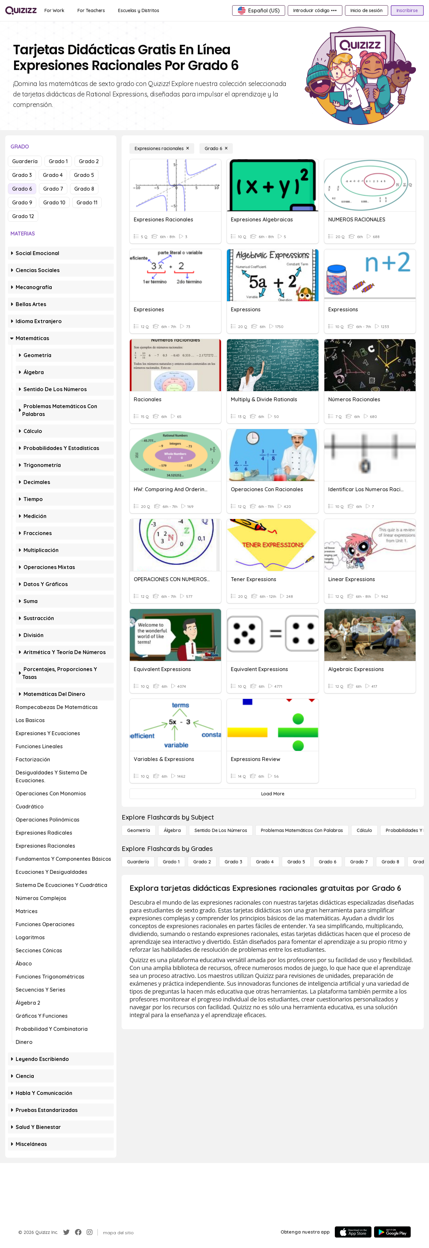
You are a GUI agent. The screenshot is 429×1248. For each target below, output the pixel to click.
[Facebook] (78, 1232)
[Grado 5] (296, 862)
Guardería (25, 161)
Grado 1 (58, 161)
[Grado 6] (216, 148)
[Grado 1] (171, 862)
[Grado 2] (202, 862)
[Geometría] (139, 830)
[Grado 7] (359, 862)
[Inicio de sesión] (366, 10)
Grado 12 (23, 216)
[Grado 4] (264, 862)
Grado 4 (53, 175)
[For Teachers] (91, 10)
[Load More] (272, 794)
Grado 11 (87, 202)
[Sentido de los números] (221, 830)
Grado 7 (53, 188)
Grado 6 (22, 188)
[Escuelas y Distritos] (138, 10)
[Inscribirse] (407, 10)
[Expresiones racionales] (161, 148)
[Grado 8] (390, 862)
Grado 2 (89, 161)
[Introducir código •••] (315, 10)
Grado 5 (84, 175)
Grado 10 (54, 202)
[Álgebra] (172, 830)
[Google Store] (392, 1232)
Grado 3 (22, 175)
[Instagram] (90, 1232)
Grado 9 (22, 202)
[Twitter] (66, 1232)
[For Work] (54, 10)
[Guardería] (138, 862)
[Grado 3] (233, 862)
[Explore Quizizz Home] (21, 10)
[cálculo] (364, 830)
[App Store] (353, 1232)
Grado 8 (84, 188)
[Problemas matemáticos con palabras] (302, 830)
